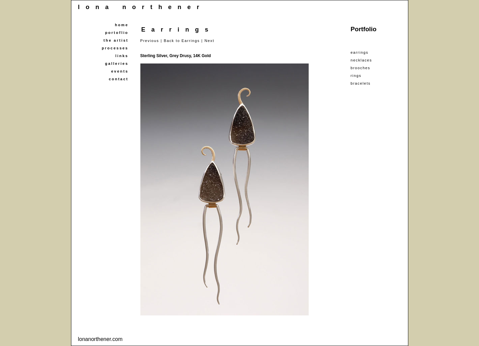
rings (356, 76)
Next (209, 41)
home (121, 25)
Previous (149, 41)
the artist (116, 40)
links (122, 56)
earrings (360, 52)
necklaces (361, 60)
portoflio (116, 33)
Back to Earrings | (183, 41)
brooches (360, 68)
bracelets (361, 83)
